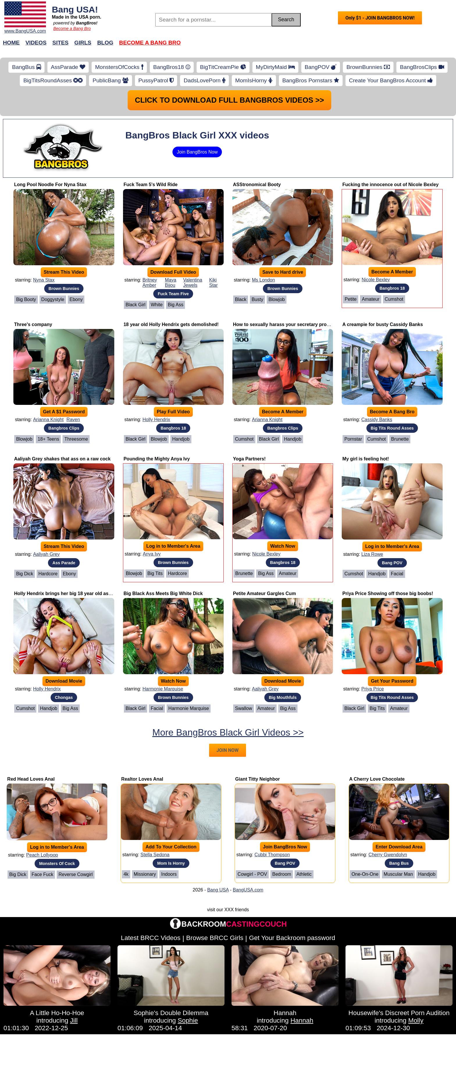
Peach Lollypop (42, 854)
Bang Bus (399, 863)
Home (11, 43)
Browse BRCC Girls (214, 937)
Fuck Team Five (173, 293)
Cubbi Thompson (272, 854)
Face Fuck (43, 874)
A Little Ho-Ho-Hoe (57, 1013)
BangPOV (321, 67)
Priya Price (372, 688)
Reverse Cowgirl (75, 874)
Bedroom (281, 874)
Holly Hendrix (156, 419)
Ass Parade (63, 562)
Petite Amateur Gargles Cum (264, 593)
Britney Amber (149, 282)
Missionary (145, 874)
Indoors (169, 874)
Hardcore (48, 573)
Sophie (188, 1020)
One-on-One (365, 874)
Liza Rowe (372, 554)
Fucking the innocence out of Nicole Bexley (390, 184)
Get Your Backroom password (292, 937)
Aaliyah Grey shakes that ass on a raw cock (62, 458)
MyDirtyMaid (275, 67)
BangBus (26, 67)
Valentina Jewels (192, 282)
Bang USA (218, 889)
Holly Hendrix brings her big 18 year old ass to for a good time (83, 593)
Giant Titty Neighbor (257, 779)
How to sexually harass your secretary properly (285, 324)
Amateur (370, 299)
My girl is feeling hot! (365, 458)
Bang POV (392, 562)
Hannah (285, 1013)
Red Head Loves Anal (31, 779)
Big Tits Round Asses (392, 428)
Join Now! (320, 45)
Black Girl (135, 304)
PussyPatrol (156, 80)
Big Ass (175, 304)
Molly (415, 1020)
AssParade (68, 67)
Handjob (181, 439)
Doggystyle (52, 299)
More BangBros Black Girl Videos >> (228, 732)
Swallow (243, 708)
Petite (351, 299)
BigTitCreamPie (223, 67)
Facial (397, 573)
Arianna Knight (48, 419)
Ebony (76, 299)
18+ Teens (48, 439)
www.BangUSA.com (25, 31)
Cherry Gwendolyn (387, 854)
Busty (257, 299)
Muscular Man (398, 874)
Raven (73, 419)
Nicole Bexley (376, 279)
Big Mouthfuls (283, 697)
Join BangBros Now (197, 151)
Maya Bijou (170, 282)
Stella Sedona (155, 854)
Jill (74, 1020)
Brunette (400, 439)
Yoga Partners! (249, 458)
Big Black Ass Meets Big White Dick (163, 593)
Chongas (64, 697)
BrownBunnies (368, 67)
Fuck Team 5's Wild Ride (151, 184)
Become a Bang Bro (72, 28)
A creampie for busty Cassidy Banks (382, 324)
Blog (105, 43)
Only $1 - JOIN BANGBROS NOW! (380, 18)
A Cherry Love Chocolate (377, 779)
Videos (36, 43)
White (157, 304)
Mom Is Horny (171, 863)
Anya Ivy (152, 553)
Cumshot (394, 299)
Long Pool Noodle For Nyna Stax (50, 184)
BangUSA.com (248, 889)
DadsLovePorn (204, 80)
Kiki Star (213, 282)
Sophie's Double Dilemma (171, 1013)
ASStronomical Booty (257, 184)
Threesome (76, 439)
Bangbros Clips (63, 428)
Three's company (33, 324)
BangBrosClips (422, 67)
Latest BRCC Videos (151, 937)
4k (126, 874)
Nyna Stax (44, 279)
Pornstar (353, 439)
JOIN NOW (227, 750)
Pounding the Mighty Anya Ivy (157, 458)
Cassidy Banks (376, 419)
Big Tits (155, 573)
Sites (60, 43)
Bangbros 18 (392, 288)
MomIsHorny (253, 80)
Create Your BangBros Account (391, 80)
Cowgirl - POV (252, 874)
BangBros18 (171, 67)
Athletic (303, 874)
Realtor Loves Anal (142, 779)
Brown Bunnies (64, 288)
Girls (83, 43)
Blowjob (276, 299)
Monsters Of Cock (57, 863)
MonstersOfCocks (119, 67)
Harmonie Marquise (162, 688)
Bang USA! (75, 9)
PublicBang (110, 80)
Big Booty (26, 299)
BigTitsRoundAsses (53, 80)
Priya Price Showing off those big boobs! (387, 593)
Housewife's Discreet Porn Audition (399, 1013)
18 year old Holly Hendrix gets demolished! (171, 324)
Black (240, 299)
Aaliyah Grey (46, 554)
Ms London (263, 279)
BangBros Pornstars (310, 80)
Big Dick (24, 573)
